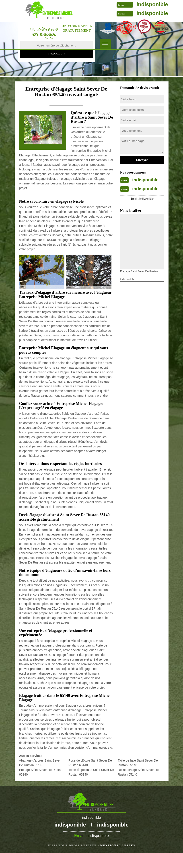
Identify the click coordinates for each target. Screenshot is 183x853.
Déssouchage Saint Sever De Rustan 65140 (138, 772)
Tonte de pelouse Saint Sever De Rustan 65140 (91, 772)
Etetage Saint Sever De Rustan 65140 (41, 772)
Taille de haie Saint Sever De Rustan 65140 (138, 763)
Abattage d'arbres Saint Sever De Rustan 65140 (40, 763)
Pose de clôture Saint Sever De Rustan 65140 (90, 763)
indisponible (152, 4)
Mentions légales (117, 845)
